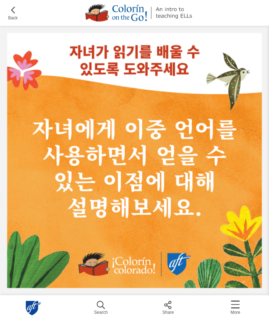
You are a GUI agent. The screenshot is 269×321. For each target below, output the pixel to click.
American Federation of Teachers (34, 308)
